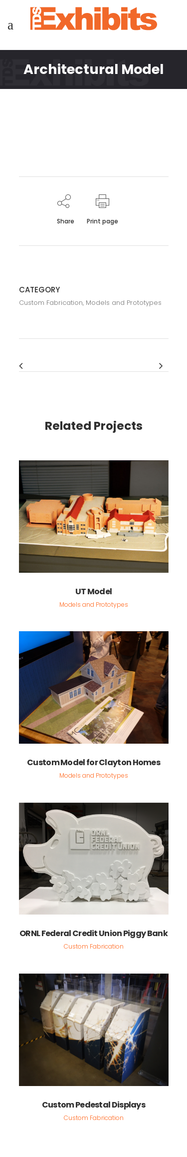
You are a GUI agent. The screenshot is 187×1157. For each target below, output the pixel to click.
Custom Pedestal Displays (93, 1105)
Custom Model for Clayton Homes (93, 762)
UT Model (93, 591)
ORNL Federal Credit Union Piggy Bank (93, 933)
